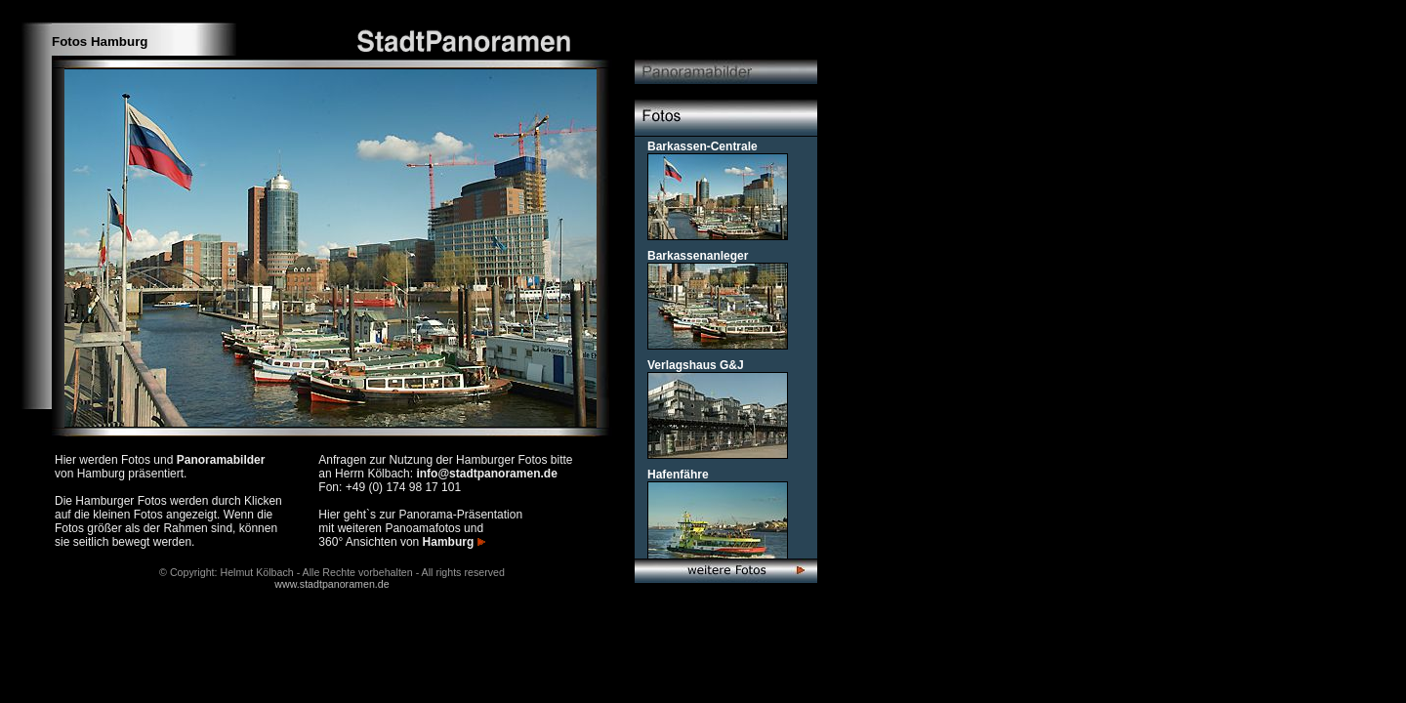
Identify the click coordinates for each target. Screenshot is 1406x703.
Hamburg (454, 542)
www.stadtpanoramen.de (331, 584)
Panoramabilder (221, 460)
